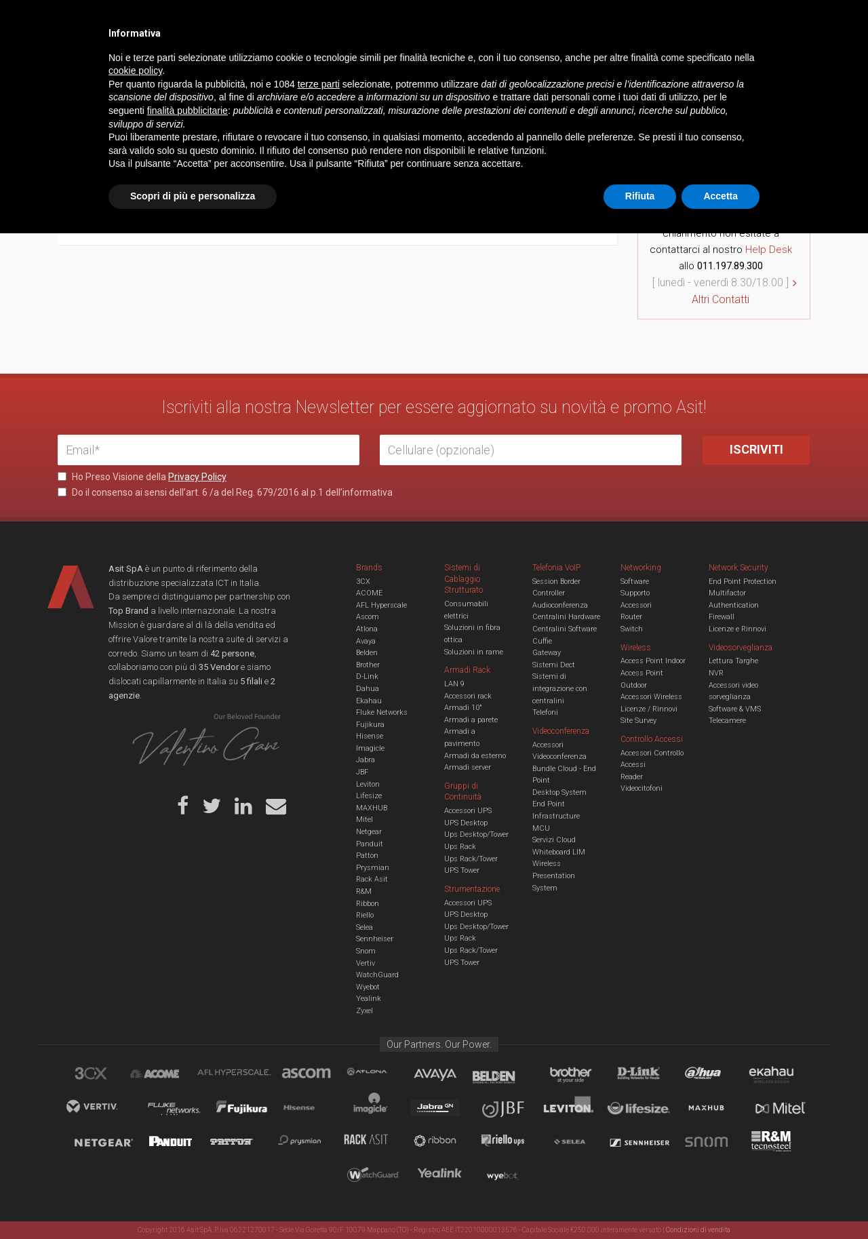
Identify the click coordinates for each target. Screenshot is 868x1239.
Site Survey (638, 720)
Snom (366, 951)
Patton (367, 855)
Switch (631, 629)
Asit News (423, 20)
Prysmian (372, 867)
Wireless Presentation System (553, 875)
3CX (363, 581)
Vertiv (365, 963)
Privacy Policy (197, 476)
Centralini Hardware (566, 616)
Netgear (369, 831)
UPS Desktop (466, 823)
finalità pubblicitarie (187, 1116)
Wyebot (368, 987)
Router (631, 616)
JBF (362, 772)
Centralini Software (564, 629)
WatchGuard (377, 974)
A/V (480, 63)
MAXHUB (371, 808)
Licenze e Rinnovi (737, 629)
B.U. (473, 20)
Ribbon (367, 903)
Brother (368, 665)
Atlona (367, 629)
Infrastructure (556, 816)
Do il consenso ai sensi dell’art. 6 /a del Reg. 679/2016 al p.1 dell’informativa (225, 492)
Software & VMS (735, 709)
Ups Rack (460, 846)
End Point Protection (742, 581)
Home (67, 106)
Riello (365, 915)
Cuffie (542, 641)
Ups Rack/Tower (471, 858)
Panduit (369, 844)
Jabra (365, 759)
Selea (364, 927)
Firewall (721, 616)
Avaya (366, 641)
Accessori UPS (468, 810)
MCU (541, 828)
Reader (631, 776)
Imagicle (370, 748)
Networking (367, 63)
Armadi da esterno (475, 755)
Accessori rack (468, 696)
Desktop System (559, 792)
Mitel (364, 819)
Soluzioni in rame (473, 652)
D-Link (367, 676)
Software (634, 581)
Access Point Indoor (653, 660)
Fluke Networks (382, 712)
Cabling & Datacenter (217, 63)
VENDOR (755, 64)
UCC (304, 63)
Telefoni (545, 712)
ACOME (369, 593)
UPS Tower (461, 870)
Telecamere (727, 720)
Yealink (368, 998)
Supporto (635, 593)
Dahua (367, 688)
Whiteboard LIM (558, 852)
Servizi (230, 20)
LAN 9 (454, 684)
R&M (364, 891)
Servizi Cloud (554, 839)
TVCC (434, 63)
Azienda (178, 20)
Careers (367, 20)
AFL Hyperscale (381, 605)
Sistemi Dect (553, 665)
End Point (548, 804)
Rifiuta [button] (640, 1201)
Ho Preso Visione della (142, 476)
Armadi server (467, 767)
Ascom (367, 616)
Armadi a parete (471, 719)
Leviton (368, 784)
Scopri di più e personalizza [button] (192, 1201)
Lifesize (369, 795)
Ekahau (369, 700)
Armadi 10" (463, 707)
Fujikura (370, 724)
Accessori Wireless (651, 696)
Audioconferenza (560, 605)
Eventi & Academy (298, 20)
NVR (716, 673)
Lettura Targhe (733, 660)
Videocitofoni (641, 788)
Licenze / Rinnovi (648, 709)
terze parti (319, 1089)
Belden (367, 652)
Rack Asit (372, 879)
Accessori (636, 605)
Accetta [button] (720, 1201)
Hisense (369, 736)
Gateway (546, 652)
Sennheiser (374, 939)
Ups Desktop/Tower (476, 834)
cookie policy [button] (135, 1076)
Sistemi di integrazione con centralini (559, 688)
